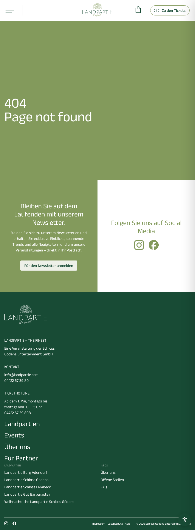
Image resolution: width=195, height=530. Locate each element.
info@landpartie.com (21, 375)
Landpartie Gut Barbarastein (27, 494)
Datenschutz (115, 523)
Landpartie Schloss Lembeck (27, 487)
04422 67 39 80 (16, 380)
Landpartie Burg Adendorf (25, 472)
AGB (127, 523)
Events (14, 435)
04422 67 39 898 (17, 413)
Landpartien (22, 423)
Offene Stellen (112, 480)
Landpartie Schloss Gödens (26, 480)
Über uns (17, 446)
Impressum (98, 523)
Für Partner (21, 458)
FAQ (104, 487)
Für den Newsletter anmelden (48, 265)
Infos (104, 465)
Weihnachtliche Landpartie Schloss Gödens (39, 502)
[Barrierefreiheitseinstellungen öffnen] (184, 519)
